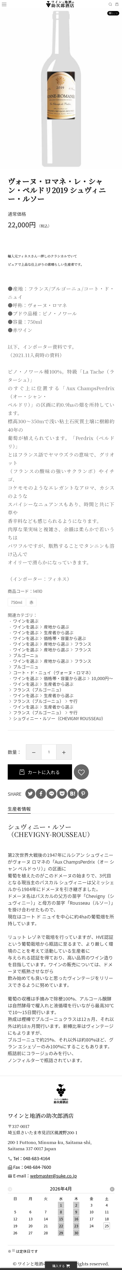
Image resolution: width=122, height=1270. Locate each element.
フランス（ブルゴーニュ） (38, 690)
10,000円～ (102, 678)
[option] (61, 88)
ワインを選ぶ (25, 621)
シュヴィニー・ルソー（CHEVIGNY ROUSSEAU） (59, 718)
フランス (82, 644)
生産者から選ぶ (58, 632)
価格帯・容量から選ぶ (65, 638)
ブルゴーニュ (25, 655)
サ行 (73, 701)
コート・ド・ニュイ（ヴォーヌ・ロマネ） (53, 672)
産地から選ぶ (56, 627)
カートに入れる (43, 772)
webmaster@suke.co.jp (53, 1176)
